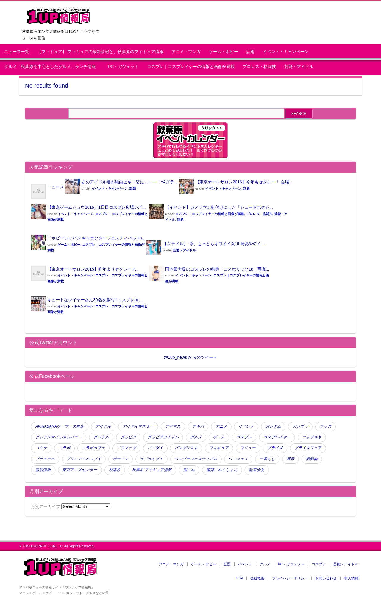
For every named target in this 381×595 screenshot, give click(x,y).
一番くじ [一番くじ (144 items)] (267, 459)
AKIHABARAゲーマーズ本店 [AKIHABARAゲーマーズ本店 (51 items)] (59, 426)
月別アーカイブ (45, 506)
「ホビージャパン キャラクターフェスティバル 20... (96, 238)
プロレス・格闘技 (259, 66)
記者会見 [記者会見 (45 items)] (257, 470)
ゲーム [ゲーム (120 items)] (219, 437)
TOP (239, 578)
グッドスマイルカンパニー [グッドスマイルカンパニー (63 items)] (58, 437)
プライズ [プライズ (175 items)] (275, 448)
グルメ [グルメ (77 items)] (196, 437)
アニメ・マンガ (186, 52)
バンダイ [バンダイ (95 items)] (155, 448)
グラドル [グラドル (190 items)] (101, 437)
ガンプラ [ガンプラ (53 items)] (300, 426)
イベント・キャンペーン (286, 52)
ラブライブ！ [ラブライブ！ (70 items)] (151, 459)
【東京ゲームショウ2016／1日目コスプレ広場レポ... (96, 207)
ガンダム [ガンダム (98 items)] (273, 426)
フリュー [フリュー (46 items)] (248, 448)
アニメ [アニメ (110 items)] (221, 426)
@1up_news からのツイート (190, 357)
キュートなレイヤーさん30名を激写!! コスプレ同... (94, 299)
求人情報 (351, 578)
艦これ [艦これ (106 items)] (189, 470)
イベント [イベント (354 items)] (246, 426)
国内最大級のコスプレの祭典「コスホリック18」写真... (217, 269)
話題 (250, 52)
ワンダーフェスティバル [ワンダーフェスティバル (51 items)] (196, 459)
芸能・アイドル (298, 66)
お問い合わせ (326, 578)
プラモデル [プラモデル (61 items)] (45, 459)
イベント (245, 564)
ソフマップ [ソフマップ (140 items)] (126, 448)
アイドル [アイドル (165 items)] (103, 426)
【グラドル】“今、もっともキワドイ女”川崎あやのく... (214, 243)
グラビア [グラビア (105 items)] (128, 437)
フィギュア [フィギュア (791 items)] (219, 448)
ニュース (55, 187)
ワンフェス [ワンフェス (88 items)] (238, 459)
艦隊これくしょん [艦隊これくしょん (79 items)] (222, 470)
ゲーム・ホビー (223, 52)
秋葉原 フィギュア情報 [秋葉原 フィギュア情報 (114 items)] (152, 470)
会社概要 (257, 578)
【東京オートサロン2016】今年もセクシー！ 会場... (244, 182)
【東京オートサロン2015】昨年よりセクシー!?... (93, 269)
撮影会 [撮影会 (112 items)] (312, 459)
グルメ (265, 564)
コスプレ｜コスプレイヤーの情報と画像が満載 (191, 66)
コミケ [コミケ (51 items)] (41, 448)
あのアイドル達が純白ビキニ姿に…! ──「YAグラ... (130, 182)
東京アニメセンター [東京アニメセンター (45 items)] (80, 470)
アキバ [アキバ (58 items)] (198, 426)
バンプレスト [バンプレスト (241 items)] (186, 448)
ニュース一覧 (16, 52)
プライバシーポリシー (290, 578)
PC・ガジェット (123, 66)
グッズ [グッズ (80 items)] (325, 426)
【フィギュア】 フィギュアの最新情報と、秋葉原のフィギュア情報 (100, 52)
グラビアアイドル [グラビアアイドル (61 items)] (163, 437)
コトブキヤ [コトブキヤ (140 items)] (311, 437)
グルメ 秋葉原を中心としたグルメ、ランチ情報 (52, 66)
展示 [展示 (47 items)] (290, 459)
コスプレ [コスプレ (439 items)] (244, 437)
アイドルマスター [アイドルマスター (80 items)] (138, 426)
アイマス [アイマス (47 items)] (173, 426)
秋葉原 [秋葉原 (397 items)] (115, 470)
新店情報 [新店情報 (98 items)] (43, 470)
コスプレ (319, 564)
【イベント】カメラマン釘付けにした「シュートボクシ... (219, 207)
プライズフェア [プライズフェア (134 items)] (307, 448)
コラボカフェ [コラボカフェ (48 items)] (93, 448)
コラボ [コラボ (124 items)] (64, 448)
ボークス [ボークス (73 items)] (120, 459)
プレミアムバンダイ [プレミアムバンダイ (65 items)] (83, 459)
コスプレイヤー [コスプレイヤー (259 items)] (277, 437)
